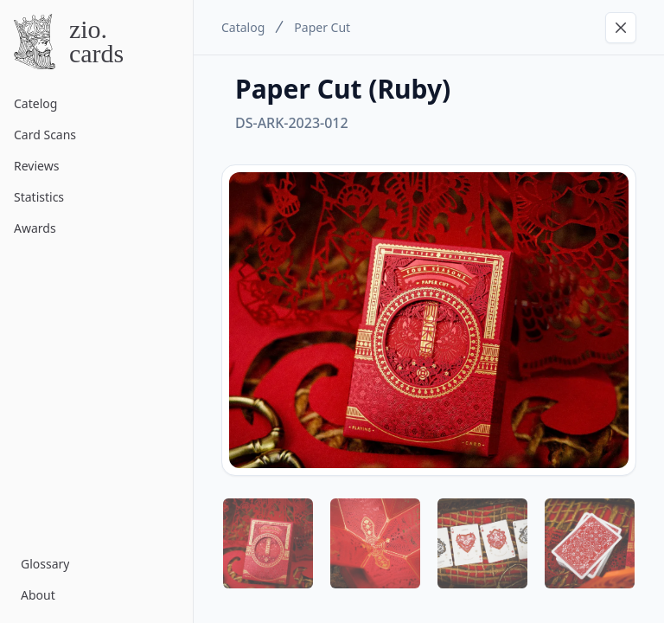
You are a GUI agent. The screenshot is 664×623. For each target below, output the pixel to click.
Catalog (243, 27)
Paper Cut (322, 27)
